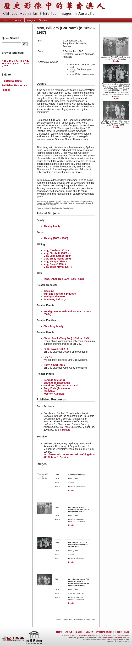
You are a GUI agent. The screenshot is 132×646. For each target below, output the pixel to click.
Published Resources (14, 85)
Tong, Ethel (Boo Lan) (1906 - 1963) (64, 279)
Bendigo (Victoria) (54, 380)
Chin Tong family (53, 326)
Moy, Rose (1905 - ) (54, 264)
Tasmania (49, 391)
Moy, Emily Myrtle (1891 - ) (58, 258)
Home (6, 20)
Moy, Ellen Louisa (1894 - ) (58, 256)
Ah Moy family (51, 226)
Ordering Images (105, 632)
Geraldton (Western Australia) (60, 385)
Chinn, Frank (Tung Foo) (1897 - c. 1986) (66, 338)
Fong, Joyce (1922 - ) (55, 349)
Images (31, 20)
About (18, 20)
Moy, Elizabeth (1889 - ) (56, 253)
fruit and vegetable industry (59, 293)
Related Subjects (12, 81)
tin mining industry (54, 299)
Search (43, 20)
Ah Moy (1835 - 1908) (55, 238)
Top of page (123, 632)
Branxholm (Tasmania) (56, 382)
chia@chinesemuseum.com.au (116, 638)
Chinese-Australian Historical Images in (91, 636)
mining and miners (54, 296)
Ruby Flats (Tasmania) (56, 388)
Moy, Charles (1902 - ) (56, 250)
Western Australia (53, 393)
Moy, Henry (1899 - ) (55, 261)
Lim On (47, 357)
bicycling (48, 291)
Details (116, 61)
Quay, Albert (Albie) (54, 365)
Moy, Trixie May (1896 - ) (57, 267)
